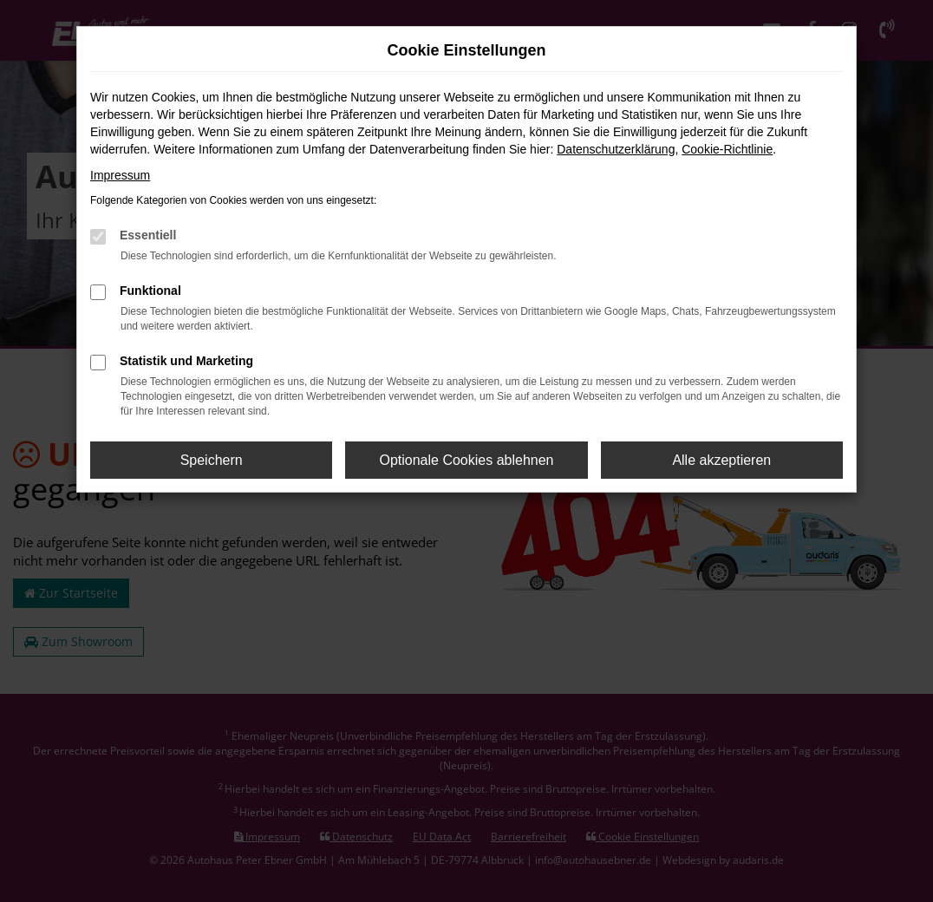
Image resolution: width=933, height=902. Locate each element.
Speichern (211, 460)
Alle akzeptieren (721, 460)
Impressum (120, 175)
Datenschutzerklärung (616, 149)
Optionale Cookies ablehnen (466, 460)
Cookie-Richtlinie (727, 149)
